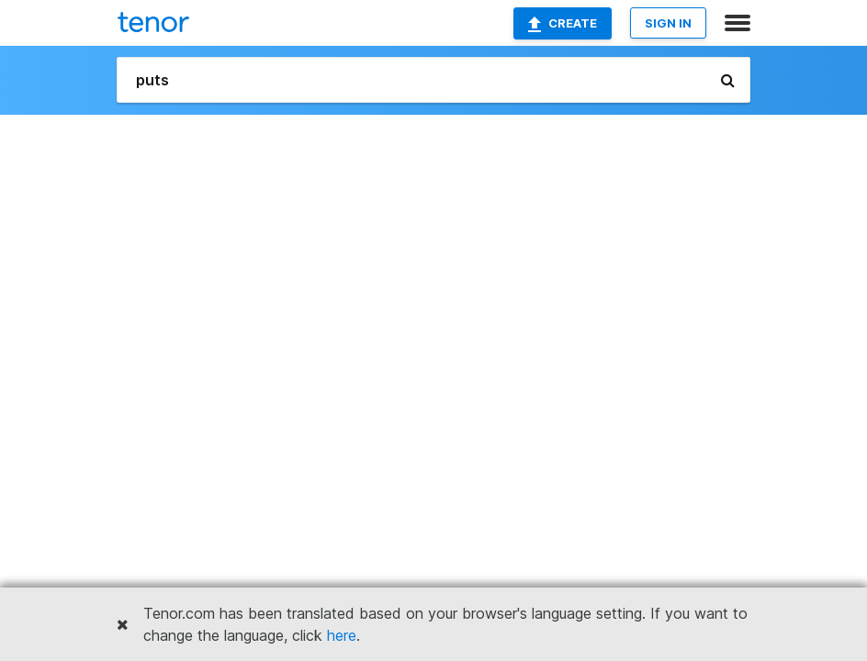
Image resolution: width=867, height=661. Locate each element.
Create (562, 24)
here (341, 635)
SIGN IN (668, 23)
